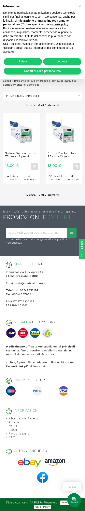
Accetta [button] (62, 61)
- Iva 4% (12, 426)
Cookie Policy (42, 507)
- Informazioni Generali (22, 418)
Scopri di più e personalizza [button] (42, 71)
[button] (80, 6)
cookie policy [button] (60, 24)
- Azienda (13, 422)
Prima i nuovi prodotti (44, 96)
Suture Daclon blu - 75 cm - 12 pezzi (62, 155)
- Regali (11, 430)
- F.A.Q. (11, 437)
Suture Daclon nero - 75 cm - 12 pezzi (20, 155)
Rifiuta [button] (23, 61)
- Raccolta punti (17, 433)
